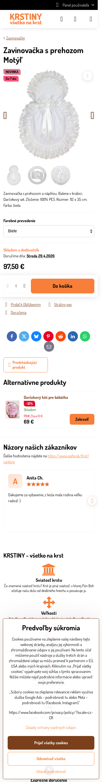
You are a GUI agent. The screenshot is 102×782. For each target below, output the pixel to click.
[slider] (38, 484)
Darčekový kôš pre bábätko (46, 397)
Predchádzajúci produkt (22, 365)
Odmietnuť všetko (51, 758)
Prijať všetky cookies (51, 742)
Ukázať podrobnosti (51, 771)
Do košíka (62, 286)
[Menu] (91, 19)
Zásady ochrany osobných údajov (51, 727)
